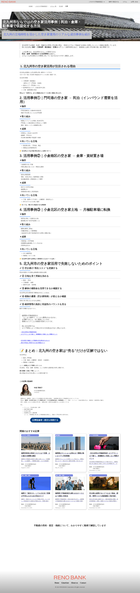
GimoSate (65, 583)
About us (74, 583)
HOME (31, 6)
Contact (83, 583)
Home (57, 583)
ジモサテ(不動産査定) (41, 6)
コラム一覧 (53, 6)
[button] (97, 1)
